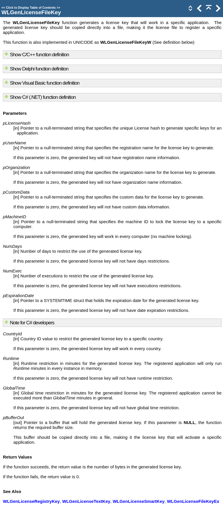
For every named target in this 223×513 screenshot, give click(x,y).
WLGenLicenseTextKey (86, 501)
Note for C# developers (32, 322)
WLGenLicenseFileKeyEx (193, 501)
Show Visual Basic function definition (45, 83)
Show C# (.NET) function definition (43, 97)
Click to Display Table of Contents (31, 7)
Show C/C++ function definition (39, 54)
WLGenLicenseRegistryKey (31, 501)
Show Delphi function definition (39, 69)
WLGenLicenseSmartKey (138, 501)
